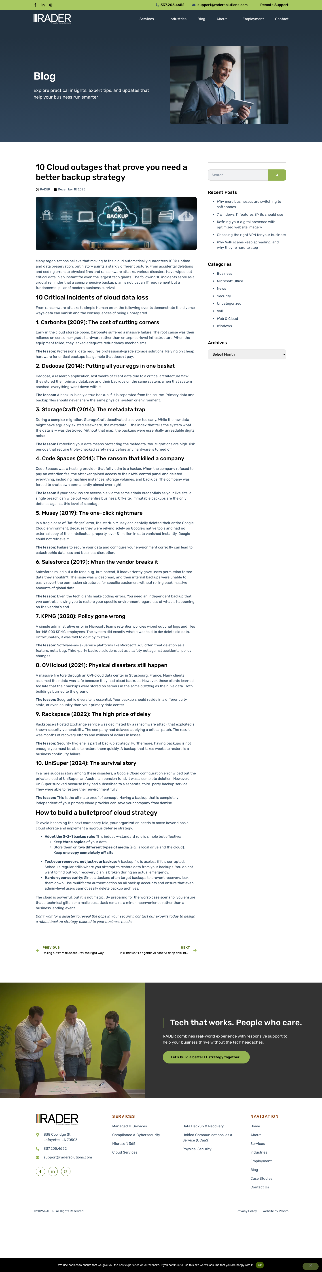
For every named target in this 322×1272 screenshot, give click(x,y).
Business (224, 273)
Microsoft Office (230, 281)
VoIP (220, 311)
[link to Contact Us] (268, 1187)
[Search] (277, 175)
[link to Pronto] (275, 1211)
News (221, 288)
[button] (35, 5)
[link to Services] (147, 19)
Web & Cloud (227, 318)
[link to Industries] (178, 19)
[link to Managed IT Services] (144, 1126)
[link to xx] (268, 1126)
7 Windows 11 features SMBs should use (250, 214)
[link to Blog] (201, 19)
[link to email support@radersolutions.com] (72, 1157)
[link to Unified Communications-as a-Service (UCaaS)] (210, 1137)
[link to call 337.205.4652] (72, 1148)
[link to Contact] (281, 19)
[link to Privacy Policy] (247, 1211)
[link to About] (221, 19)
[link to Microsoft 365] (144, 1143)
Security (224, 296)
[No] (311, 1266)
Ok (260, 1265)
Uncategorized (229, 303)
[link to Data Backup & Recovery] (210, 1126)
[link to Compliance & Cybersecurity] (144, 1135)
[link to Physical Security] (210, 1149)
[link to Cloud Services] (144, 1152)
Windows (224, 326)
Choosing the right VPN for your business (251, 235)
